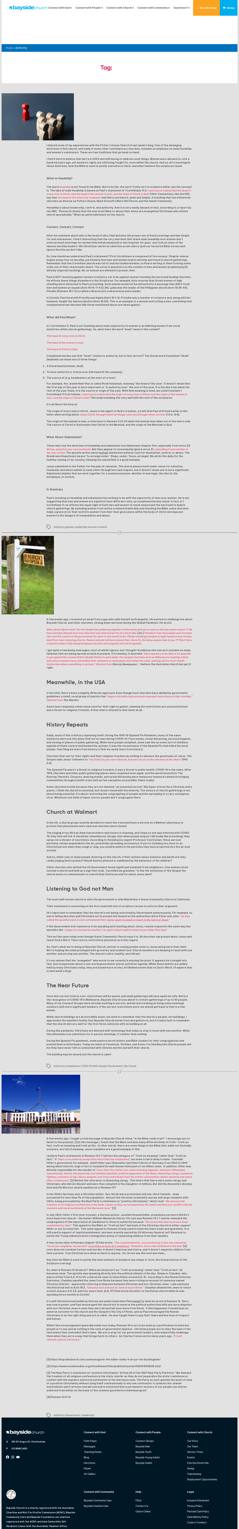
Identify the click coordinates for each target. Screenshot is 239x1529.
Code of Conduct (197, 1494)
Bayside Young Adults (148, 1429)
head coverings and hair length (169, 207)
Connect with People (88, 7)
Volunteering (194, 1445)
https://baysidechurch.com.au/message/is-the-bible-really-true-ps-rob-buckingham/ (105, 1331)
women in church (97, 498)
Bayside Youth (143, 1423)
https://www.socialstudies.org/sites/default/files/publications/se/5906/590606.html (106, 1338)
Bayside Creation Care (96, 1477)
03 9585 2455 (19, 1420)
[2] (72, 1152)
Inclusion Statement (198, 1472)
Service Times (195, 1423)
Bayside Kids (143, 1418)
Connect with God (59, 7)
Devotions (89, 1434)
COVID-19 (86, 1037)
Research (65, 183)
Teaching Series (93, 1423)
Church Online (206, 8)
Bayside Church (25, 1519)
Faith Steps (90, 1412)
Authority (59, 498)
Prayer (87, 1440)
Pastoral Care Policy (198, 1483)
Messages (89, 1418)
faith (95, 1037)
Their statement (57, 878)
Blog (86, 1429)
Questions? (180, 7)
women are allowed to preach (109, 242)
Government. (115, 1037)
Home (9, 19)
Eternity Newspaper (124, 636)
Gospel (103, 1037)
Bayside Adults (144, 1434)
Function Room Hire (198, 1434)
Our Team (192, 1418)
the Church (130, 1037)
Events (191, 1429)
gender (69, 498)
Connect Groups (145, 1412)
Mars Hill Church (127, 172)
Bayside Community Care (97, 1472)
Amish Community (160, 172)
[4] (185, 1218)
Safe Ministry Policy (197, 1488)
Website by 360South (220, 1519)
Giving (228, 8)
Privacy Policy (194, 1477)
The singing (54, 804)
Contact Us (142, 1477)
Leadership (80, 498)
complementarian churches (64, 276)
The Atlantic (70, 671)
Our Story (192, 1412)
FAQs (139, 1472)
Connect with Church (119, 7)
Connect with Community (152, 7)
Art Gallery (89, 1445)
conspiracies (72, 1037)
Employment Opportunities (202, 1451)
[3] (114, 1180)
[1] (76, 1114)
